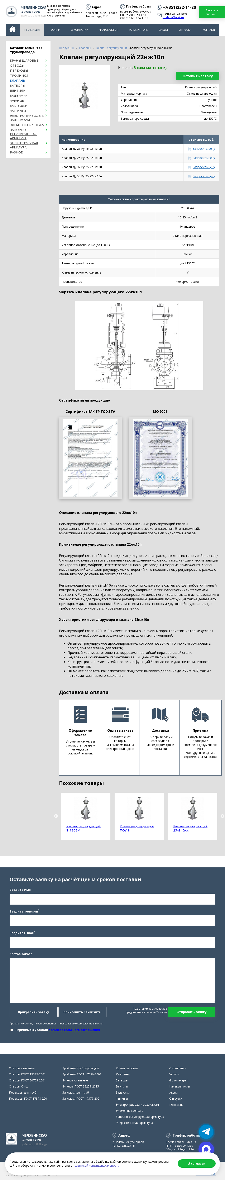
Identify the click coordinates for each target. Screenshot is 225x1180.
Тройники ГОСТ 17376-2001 (81, 1078)
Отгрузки (185, 30)
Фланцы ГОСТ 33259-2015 (80, 1090)
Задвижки (19, 95)
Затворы (17, 85)
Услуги (55, 30)
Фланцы (17, 100)
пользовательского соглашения (73, 1032)
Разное (16, 152)
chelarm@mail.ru (173, 17)
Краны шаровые (24, 60)
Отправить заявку (192, 1014)
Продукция (32, 30)
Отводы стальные (22, 1072)
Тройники (19, 75)
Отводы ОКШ (18, 1090)
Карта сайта (98, 1175)
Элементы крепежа (27, 125)
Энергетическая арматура (24, 145)
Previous (56, 816)
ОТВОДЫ (17, 65)
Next (222, 816)
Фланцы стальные (75, 1084)
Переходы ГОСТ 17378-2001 (29, 1102)
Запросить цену (204, 149)
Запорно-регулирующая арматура (23, 134)
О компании (79, 30)
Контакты (209, 30)
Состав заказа (20, 956)
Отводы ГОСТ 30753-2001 (27, 1084)
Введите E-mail (21, 934)
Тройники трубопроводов (80, 1072)
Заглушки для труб (75, 1096)
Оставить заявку (198, 76)
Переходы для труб (23, 1096)
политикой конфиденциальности (96, 1165)
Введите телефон (23, 913)
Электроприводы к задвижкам (27, 117)
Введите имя (19, 892)
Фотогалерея (108, 30)
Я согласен (196, 1163)
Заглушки (18, 105)
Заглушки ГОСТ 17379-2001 (81, 1102)
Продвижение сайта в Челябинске (149, 1176)
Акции (163, 30)
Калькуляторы (138, 30)
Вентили (17, 90)
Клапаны (18, 80)
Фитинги (18, 110)
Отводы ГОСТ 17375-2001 (27, 1078)
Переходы (19, 70)
